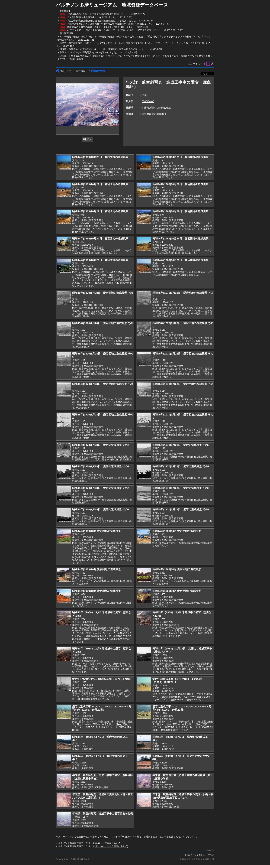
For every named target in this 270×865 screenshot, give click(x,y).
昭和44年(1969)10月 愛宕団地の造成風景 (96, 530)
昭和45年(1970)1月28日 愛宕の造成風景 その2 (100, 444)
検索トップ (63, 71)
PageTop (210, 850)
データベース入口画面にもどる (111, 846)
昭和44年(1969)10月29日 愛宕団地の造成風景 (100, 156)
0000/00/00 (148, 101)
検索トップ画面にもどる (108, 843)
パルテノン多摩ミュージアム (199, 855)
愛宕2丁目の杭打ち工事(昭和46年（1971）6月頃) (101, 678)
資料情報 (80, 70)
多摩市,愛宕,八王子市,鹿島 (156, 107)
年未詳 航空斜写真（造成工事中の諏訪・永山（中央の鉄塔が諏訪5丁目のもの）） (182, 796)
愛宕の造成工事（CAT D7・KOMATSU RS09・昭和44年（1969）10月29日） (101, 708)
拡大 (87, 139)
